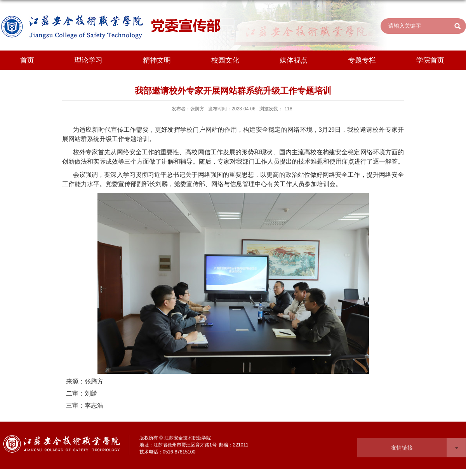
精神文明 (157, 60)
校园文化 (225, 60)
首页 (27, 60)
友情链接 (402, 448)
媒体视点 (294, 60)
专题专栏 (362, 60)
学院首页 (430, 60)
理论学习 (89, 60)
